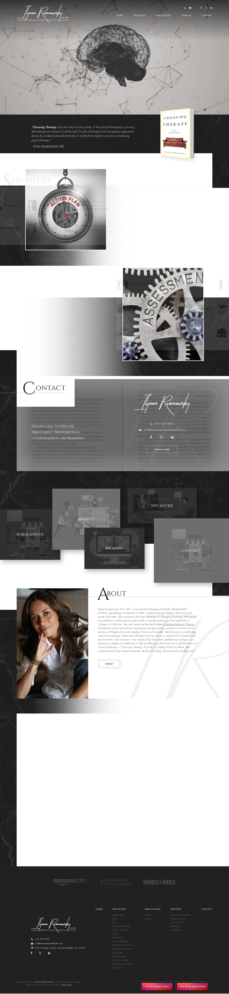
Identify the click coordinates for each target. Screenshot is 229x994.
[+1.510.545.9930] (184, 8)
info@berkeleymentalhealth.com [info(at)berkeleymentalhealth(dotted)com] (164, 430)
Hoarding (117, 938)
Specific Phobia (120, 961)
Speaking (176, 927)
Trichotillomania (121, 949)
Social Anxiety (120, 930)
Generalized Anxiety (123, 946)
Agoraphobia (119, 957)
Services (186, 15)
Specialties (139, 15)
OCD (114, 923)
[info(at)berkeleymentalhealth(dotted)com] (190, 8)
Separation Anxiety (122, 965)
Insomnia (117, 953)
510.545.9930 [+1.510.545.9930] (164, 424)
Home (120, 15)
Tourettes (117, 968)
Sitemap (76, 982)
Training (175, 930)
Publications (163, 15)
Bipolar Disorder (121, 927)
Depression (118, 915)
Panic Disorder (120, 942)
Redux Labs (66, 985)
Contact (207, 15)
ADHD (115, 919)
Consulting (177, 923)
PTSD (114, 934)
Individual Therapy (181, 915)
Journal (149, 915)
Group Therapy (179, 919)
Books (148, 919)
